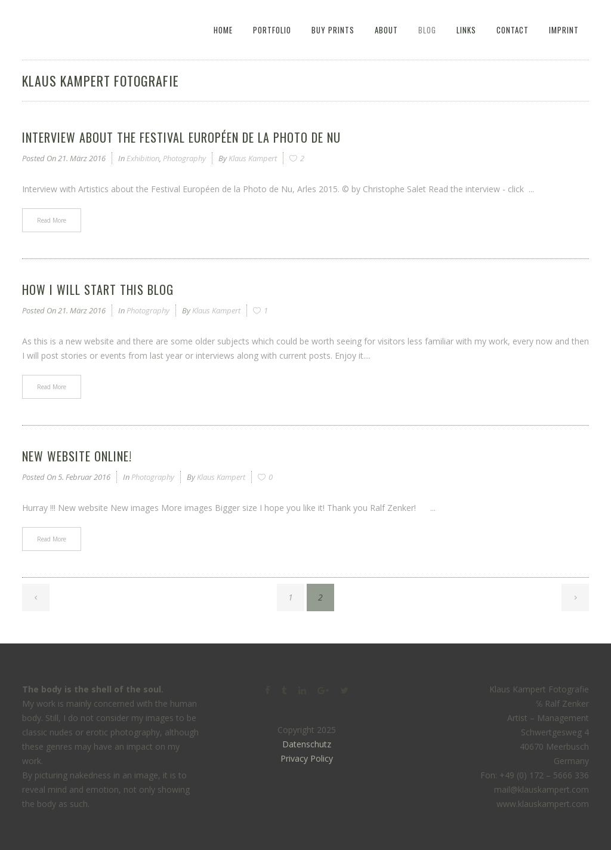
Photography (184, 158)
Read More (51, 220)
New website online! (77, 456)
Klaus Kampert (253, 158)
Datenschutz (306, 744)
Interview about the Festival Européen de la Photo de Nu (181, 137)
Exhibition (142, 158)
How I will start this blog (98, 289)
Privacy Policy (306, 758)
